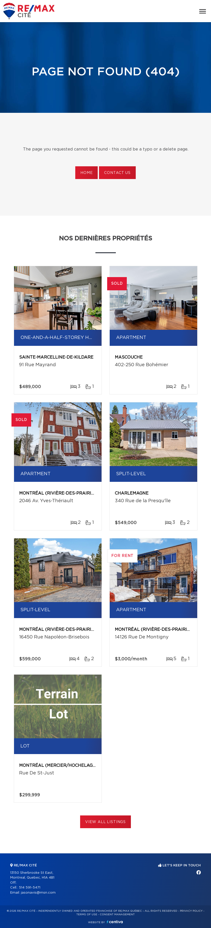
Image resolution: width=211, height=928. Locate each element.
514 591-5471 (29, 887)
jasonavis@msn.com (38, 892)
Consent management (117, 914)
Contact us (117, 173)
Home (86, 173)
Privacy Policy (191, 911)
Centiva (115, 921)
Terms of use (86, 914)
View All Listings (105, 822)
